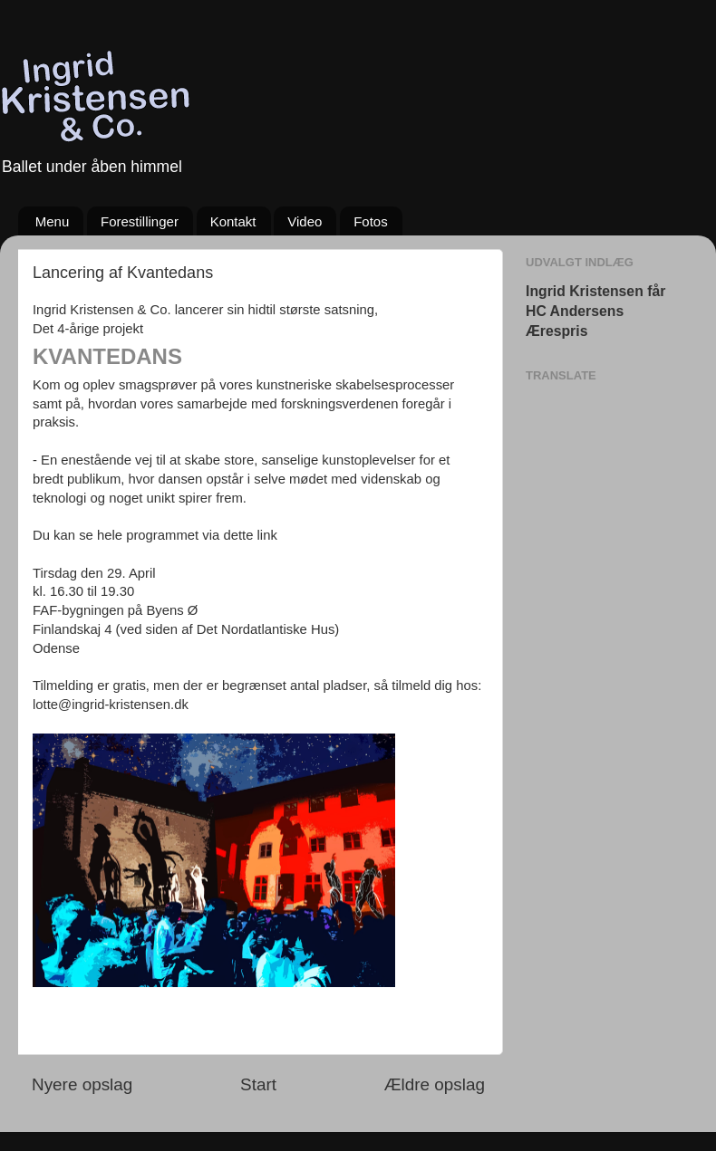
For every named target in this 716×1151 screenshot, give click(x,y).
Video (304, 221)
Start (258, 1084)
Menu (52, 221)
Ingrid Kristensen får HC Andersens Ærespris (595, 311)
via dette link (239, 535)
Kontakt (233, 221)
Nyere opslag (82, 1084)
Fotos (370, 221)
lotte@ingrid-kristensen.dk (111, 704)
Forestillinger (140, 221)
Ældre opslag (434, 1084)
